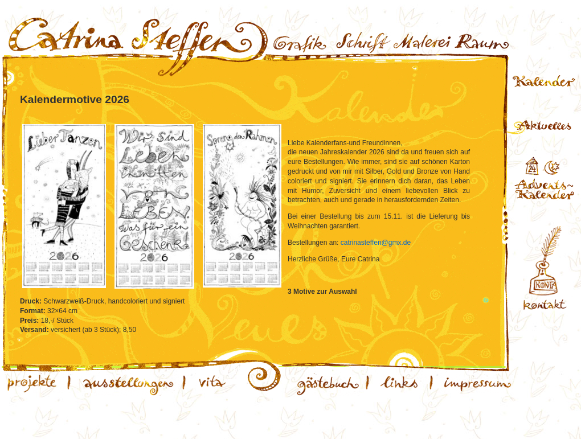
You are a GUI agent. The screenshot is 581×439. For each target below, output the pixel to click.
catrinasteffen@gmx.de (376, 243)
